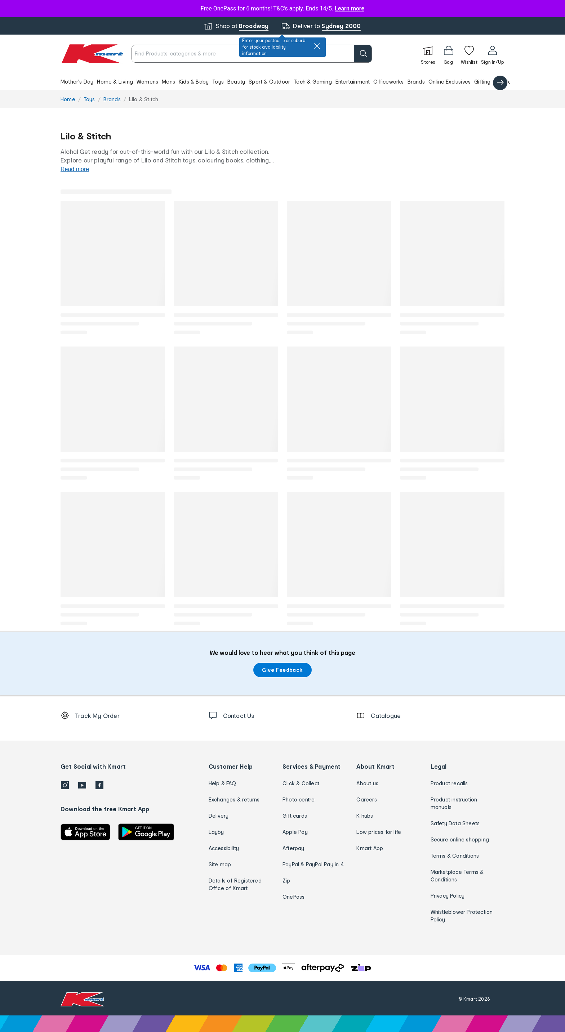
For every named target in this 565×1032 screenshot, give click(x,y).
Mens (168, 82)
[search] (363, 54)
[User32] (492, 53)
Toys (218, 82)
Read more (75, 169)
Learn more (349, 8)
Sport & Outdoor (269, 82)
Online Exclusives (449, 82)
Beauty (236, 82)
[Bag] (448, 53)
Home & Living (115, 82)
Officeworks (388, 82)
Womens (147, 82)
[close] (317, 46)
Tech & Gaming (313, 82)
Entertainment (352, 82)
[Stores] (428, 53)
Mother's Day (77, 82)
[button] (282, 81)
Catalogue (507, 82)
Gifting (482, 82)
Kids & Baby (194, 82)
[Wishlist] (469, 53)
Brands (416, 82)
